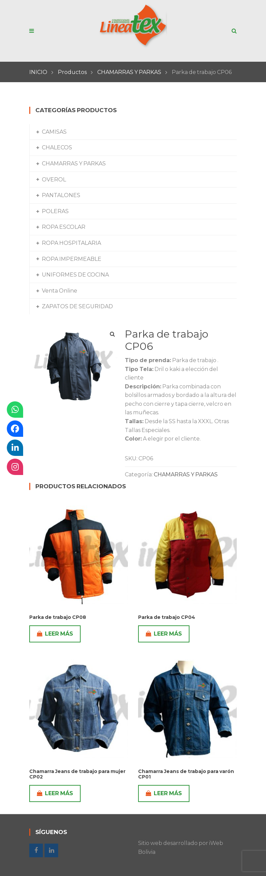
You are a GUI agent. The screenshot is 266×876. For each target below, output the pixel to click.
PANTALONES (61, 195)
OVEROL (54, 179)
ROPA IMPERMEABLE (71, 259)
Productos (72, 72)
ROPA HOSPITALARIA (71, 243)
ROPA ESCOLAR (63, 227)
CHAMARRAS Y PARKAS (129, 72)
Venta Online (59, 290)
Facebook (36, 850)
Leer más (55, 633)
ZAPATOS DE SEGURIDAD (77, 306)
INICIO (38, 72)
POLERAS (55, 211)
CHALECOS (57, 147)
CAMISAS (54, 132)
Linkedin (51, 850)
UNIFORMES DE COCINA (75, 274)
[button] (112, 334)
